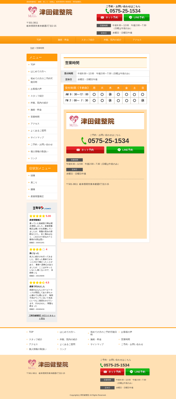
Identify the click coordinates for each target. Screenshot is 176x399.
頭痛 (33, 175)
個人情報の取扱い (39, 151)
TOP (39, 40)
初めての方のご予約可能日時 (42, 80)
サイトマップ (37, 137)
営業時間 (35, 117)
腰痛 (33, 189)
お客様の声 (36, 89)
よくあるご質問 (38, 130)
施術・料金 (63, 40)
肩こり (34, 182)
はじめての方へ (38, 71)
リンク (34, 158)
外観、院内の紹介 (112, 40)
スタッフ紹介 (88, 40)
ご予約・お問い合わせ (42, 144)
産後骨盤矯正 (37, 196)
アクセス (137, 40)
